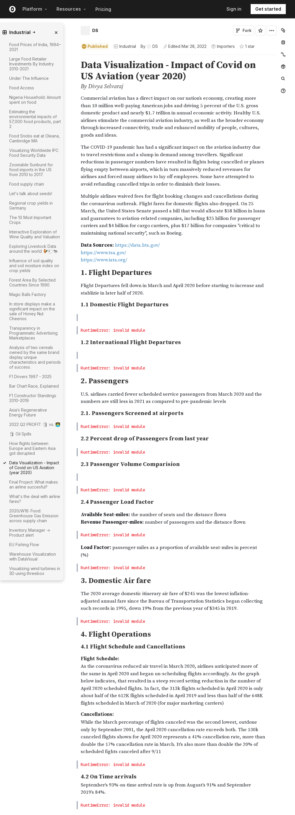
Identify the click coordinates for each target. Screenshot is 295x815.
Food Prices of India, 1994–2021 (35, 47)
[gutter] (54, 590)
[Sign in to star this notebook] (260, 30)
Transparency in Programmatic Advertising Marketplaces (33, 333)
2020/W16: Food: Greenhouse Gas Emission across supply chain (33, 515)
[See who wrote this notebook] (149, 46)
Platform (34, 9)
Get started (268, 9)
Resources (71, 9)
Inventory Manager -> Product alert (29, 532)
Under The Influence (29, 78)
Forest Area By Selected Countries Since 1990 (32, 282)
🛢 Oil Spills (20, 433)
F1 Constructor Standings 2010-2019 (32, 398)
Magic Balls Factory (27, 294)
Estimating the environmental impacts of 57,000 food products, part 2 (35, 119)
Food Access (21, 87)
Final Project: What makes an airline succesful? (33, 484)
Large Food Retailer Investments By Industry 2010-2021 (31, 63)
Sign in (233, 9)
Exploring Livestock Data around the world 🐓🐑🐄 (33, 249)
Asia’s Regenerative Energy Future (28, 412)
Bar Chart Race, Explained (34, 386)
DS (95, 30)
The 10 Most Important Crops (30, 220)
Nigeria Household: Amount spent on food (35, 100)
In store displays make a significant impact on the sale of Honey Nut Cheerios (32, 311)
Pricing (103, 9)
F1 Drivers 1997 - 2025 (30, 376)
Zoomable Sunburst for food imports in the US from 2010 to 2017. (31, 169)
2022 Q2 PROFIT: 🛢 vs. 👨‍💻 (34, 424)
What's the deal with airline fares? (34, 499)
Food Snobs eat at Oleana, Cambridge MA (34, 138)
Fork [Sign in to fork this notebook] (243, 30)
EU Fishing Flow (24, 544)
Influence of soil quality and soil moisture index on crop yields (34, 265)
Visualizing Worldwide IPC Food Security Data (33, 153)
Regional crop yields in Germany (31, 205)
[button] (73, 57)
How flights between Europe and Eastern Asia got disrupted (32, 448)
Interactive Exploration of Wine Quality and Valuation (34, 234)
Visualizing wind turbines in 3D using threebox (34, 571)
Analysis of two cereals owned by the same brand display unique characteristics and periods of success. (35, 357)
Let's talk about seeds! (30, 193)
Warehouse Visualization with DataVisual (32, 556)
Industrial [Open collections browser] (125, 46)
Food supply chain (26, 184)
